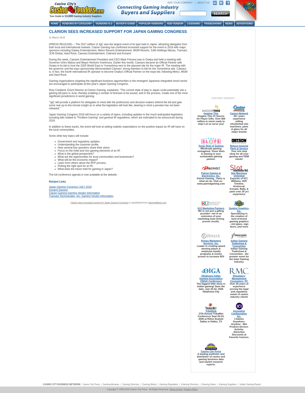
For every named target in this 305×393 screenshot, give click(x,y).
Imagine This (211, 113)
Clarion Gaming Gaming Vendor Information (74, 193)
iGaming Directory (190, 384)
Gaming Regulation (169, 384)
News (229, 23)
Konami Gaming (58, 189)
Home (54, 23)
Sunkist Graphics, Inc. (239, 209)
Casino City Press (211, 351)
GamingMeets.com (157, 203)
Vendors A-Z (104, 23)
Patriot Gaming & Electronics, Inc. (211, 174)
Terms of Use (175, 389)
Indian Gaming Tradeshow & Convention (239, 243)
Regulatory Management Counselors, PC (239, 278)
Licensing (193, 23)
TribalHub (210, 311)
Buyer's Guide (125, 23)
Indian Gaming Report (250, 384)
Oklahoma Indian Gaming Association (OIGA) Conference (211, 278)
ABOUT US (203, 2)
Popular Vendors (151, 23)
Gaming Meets (149, 384)
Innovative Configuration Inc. (239, 314)
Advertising (245, 23)
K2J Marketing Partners (211, 208)
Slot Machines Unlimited (239, 174)
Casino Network (239, 113)
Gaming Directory (130, 384)
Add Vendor (175, 23)
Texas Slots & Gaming (210, 146)
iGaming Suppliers (228, 384)
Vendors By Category (77, 23)
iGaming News (209, 384)
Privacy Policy (191, 389)
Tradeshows (212, 23)
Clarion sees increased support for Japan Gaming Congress (100, 203)
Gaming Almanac (111, 384)
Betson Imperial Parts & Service (239, 147)
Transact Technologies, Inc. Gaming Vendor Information (81, 196)
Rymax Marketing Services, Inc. (211, 242)
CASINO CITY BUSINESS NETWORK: (62, 384)
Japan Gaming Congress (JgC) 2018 (70, 186)
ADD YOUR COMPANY (180, 2)
